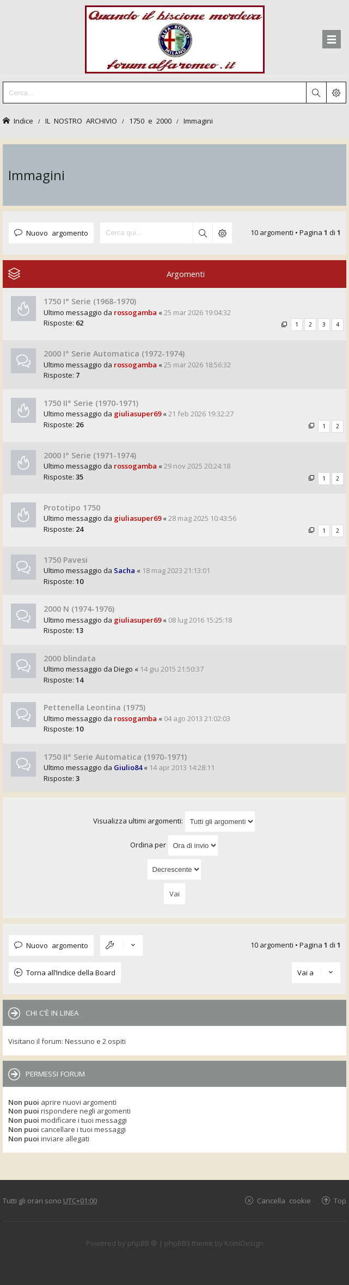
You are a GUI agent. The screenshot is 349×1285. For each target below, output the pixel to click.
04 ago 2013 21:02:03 (197, 718)
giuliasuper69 (137, 414)
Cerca (202, 233)
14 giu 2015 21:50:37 (172, 669)
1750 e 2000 (150, 120)
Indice (23, 120)
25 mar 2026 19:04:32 (197, 312)
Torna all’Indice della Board (70, 972)
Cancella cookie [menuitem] (284, 1200)
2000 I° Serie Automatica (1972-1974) (114, 353)
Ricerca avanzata (222, 233)
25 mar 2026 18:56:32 (197, 365)
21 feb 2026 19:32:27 (201, 414)
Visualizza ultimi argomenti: (174, 821)
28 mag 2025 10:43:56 (202, 518)
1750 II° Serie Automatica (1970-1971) (115, 757)
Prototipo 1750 (72, 507)
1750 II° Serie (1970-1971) (91, 403)
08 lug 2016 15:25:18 (200, 620)
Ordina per (174, 845)
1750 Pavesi (66, 560)
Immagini (198, 120)
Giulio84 (128, 767)
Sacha (124, 570)
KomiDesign (244, 1243)
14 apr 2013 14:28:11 (182, 767)
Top (340, 1200)
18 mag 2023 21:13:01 (176, 570)
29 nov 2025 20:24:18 (197, 466)
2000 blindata (70, 658)
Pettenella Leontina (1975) (94, 707)
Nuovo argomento (57, 232)
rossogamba (135, 312)
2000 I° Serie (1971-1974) (90, 455)
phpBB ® (142, 1243)
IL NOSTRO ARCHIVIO (81, 120)
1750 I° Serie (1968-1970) (90, 301)
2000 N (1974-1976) (79, 609)
